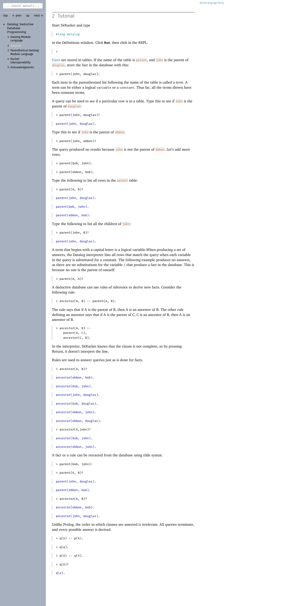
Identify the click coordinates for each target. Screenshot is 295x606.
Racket (212, 3)
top (5, 15)
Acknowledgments (22, 67)
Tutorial (15, 45)
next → (38, 15)
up (27, 15)
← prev (16, 15)
